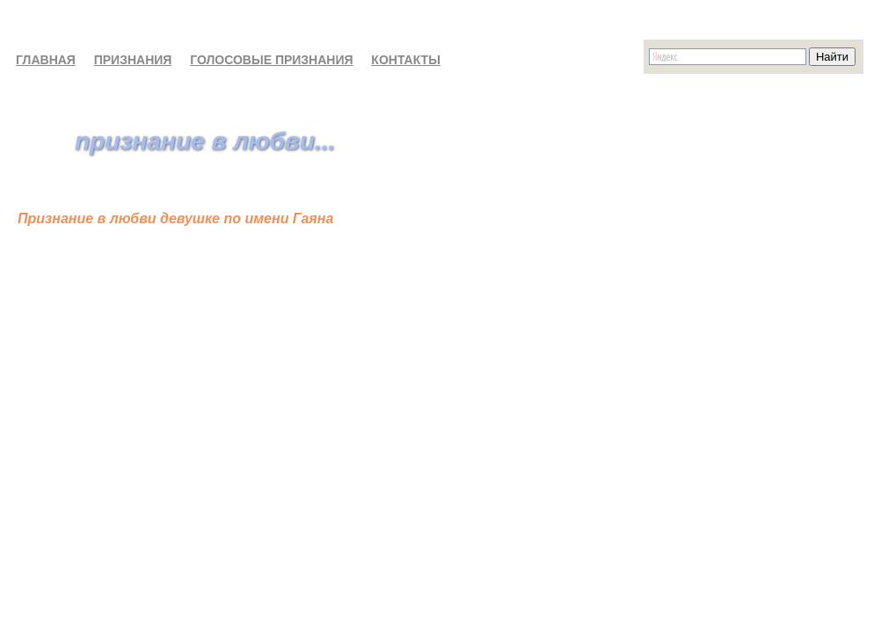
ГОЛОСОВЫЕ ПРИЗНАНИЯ (271, 60)
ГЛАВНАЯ (46, 60)
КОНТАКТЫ (405, 60)
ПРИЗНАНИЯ (133, 60)
